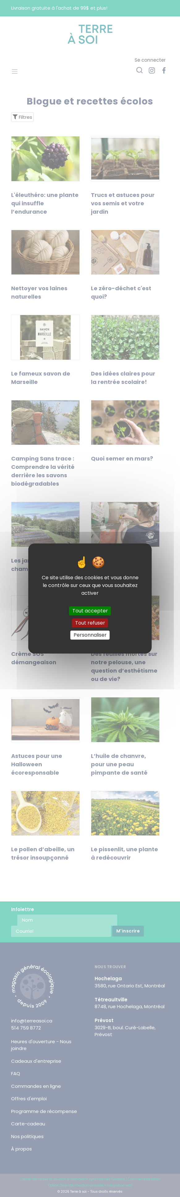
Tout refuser (90, 622)
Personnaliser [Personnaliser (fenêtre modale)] (90, 635)
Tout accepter (90, 610)
